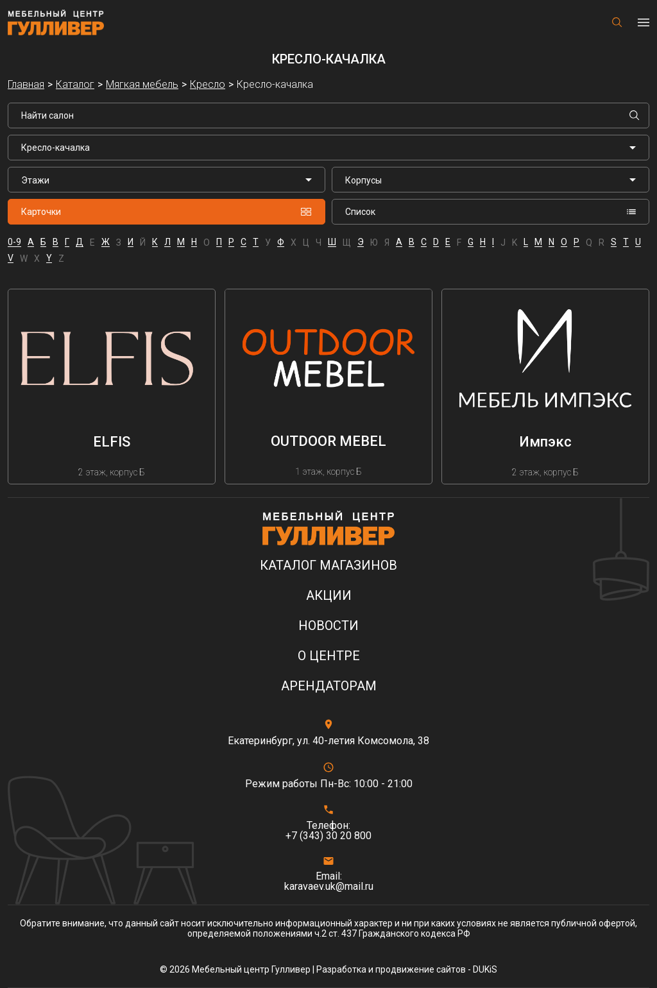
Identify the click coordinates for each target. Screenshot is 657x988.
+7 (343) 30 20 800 (328, 836)
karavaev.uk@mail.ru (328, 887)
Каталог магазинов (328, 565)
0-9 (14, 242)
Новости (328, 625)
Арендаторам (329, 686)
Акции (329, 595)
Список (490, 212)
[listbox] (166, 179)
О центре (329, 656)
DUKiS (485, 969)
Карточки (166, 211)
